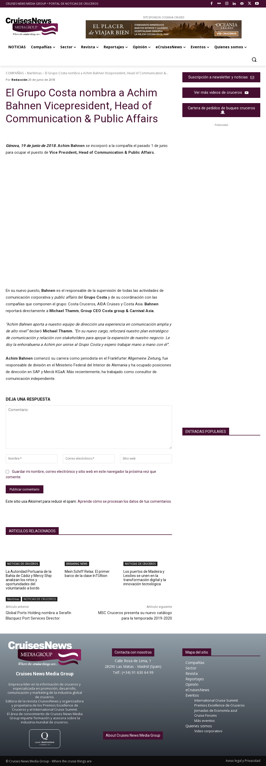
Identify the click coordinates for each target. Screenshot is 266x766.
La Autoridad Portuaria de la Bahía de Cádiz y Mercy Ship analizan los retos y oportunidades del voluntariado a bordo (29, 579)
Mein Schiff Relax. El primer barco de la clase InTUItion (87, 573)
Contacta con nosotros (133, 652)
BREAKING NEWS (77, 564)
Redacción (19, 80)
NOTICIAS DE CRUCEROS (22, 564)
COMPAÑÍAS (15, 73)
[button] (254, 59)
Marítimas (34, 73)
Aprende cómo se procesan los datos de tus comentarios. (125, 501)
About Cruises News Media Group (133, 735)
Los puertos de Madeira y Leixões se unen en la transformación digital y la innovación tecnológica (144, 577)
